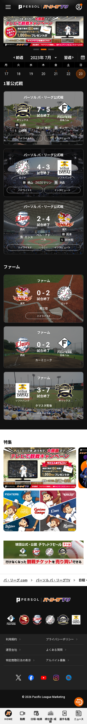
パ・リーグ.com (15, 580)
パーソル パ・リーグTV (53, 580)
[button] (36, 49)
